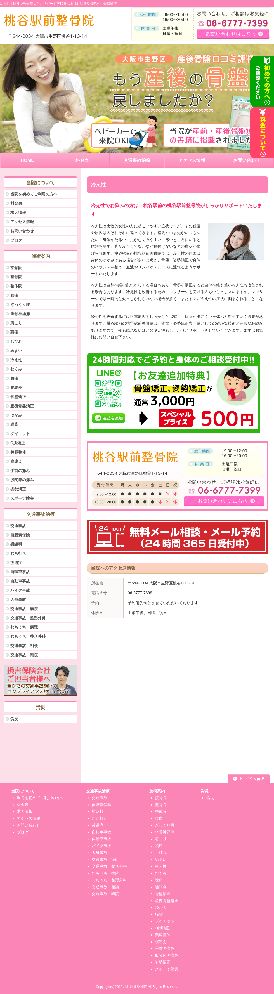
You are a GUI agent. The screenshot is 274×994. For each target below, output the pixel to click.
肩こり (16, 323)
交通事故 (18, 525)
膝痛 (14, 378)
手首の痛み (20, 470)
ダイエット (20, 433)
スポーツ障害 (22, 498)
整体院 (16, 286)
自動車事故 (20, 581)
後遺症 (16, 562)
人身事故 (18, 599)
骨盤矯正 (18, 397)
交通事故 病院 (24, 608)
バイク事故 (20, 590)
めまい (16, 350)
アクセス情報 (22, 221)
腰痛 (14, 295)
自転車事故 (20, 572)
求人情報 (18, 212)
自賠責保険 (20, 535)
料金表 (16, 203)
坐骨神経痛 (20, 313)
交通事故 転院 (24, 655)
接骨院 (16, 267)
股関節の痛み (22, 480)
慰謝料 (16, 544)
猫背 (14, 424)
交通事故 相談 (24, 645)
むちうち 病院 (24, 627)
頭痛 (14, 332)
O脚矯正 (17, 443)
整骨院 (16, 277)
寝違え (16, 461)
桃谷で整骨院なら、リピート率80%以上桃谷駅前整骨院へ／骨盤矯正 (65, 4)
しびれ (16, 341)
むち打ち (18, 553)
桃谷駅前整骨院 (135, 987)
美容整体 (18, 452)
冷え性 (16, 360)
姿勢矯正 (18, 489)
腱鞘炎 (16, 387)
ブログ (16, 240)
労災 (14, 719)
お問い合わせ (22, 231)
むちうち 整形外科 (28, 636)
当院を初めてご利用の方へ (33, 194)
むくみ (16, 369)
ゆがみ (16, 415)
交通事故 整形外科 (28, 618)
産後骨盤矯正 (22, 406)
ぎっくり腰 (20, 304)
